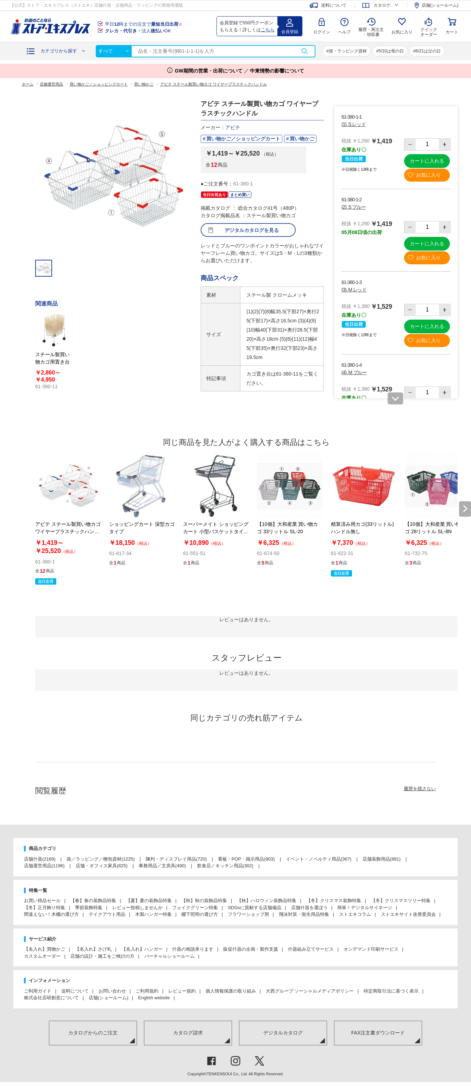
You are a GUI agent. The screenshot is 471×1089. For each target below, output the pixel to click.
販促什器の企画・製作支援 (250, 949)
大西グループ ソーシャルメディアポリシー (310, 991)
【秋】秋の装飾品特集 (204, 900)
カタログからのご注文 (93, 1033)
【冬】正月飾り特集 (44, 907)
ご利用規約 (147, 991)
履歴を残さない (420, 788)
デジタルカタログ (283, 1033)
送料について (75, 991)
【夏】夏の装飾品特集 (149, 900)
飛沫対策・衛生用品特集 (304, 914)
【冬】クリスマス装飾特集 (333, 900)
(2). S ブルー (353, 207)
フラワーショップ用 (248, 914)
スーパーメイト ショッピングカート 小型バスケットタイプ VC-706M (216, 531)
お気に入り (402, 32)
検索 (304, 51)
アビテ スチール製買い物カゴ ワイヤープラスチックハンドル (68, 531)
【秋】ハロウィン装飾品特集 (266, 900)
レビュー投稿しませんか (137, 907)
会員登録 (289, 31)
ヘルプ (344, 32)
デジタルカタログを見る (252, 230)
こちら (268, 29)
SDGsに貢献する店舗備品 (254, 907)
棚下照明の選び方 (199, 914)
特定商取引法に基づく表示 (391, 991)
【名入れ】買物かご (44, 949)
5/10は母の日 (390, 51)
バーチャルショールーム (169, 956)
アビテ (232, 127)
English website (154, 997)
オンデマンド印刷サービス (371, 949)
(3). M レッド (353, 289)
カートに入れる (427, 161)
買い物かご (302, 138)
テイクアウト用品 (107, 914)
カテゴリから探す (58, 50)
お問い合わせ (112, 991)
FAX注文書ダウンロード (378, 1033)
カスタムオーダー (42, 956)
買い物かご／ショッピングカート (243, 138)
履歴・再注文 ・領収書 (371, 32)
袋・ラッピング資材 (348, 51)
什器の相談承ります (192, 949)
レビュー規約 (182, 991)
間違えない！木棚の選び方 (51, 914)
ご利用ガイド (37, 991)
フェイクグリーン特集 (195, 907)
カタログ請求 (188, 1033)
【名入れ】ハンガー (142, 949)
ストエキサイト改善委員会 (408, 914)
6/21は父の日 (428, 51)
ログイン (321, 32)
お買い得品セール (42, 900)
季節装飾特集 (88, 907)
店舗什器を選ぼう (309, 907)
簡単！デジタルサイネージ (364, 907)
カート (452, 32)
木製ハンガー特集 (153, 914)
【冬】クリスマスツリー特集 (401, 900)
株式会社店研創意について (51, 997)
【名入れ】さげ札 (93, 949)
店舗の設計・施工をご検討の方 (102, 956)
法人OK (138, 30)
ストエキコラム (355, 914)
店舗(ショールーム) (108, 997)
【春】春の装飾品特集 (93, 900)
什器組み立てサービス (311, 949)
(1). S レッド (353, 124)
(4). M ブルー (353, 372)
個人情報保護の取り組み (231, 991)
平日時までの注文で (143, 24)
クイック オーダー (428, 27)
